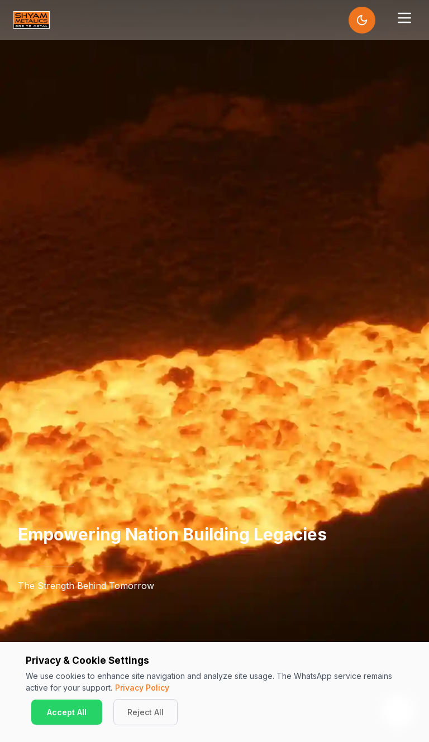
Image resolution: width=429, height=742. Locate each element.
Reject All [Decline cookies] (145, 712)
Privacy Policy (142, 687)
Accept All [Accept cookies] (67, 712)
